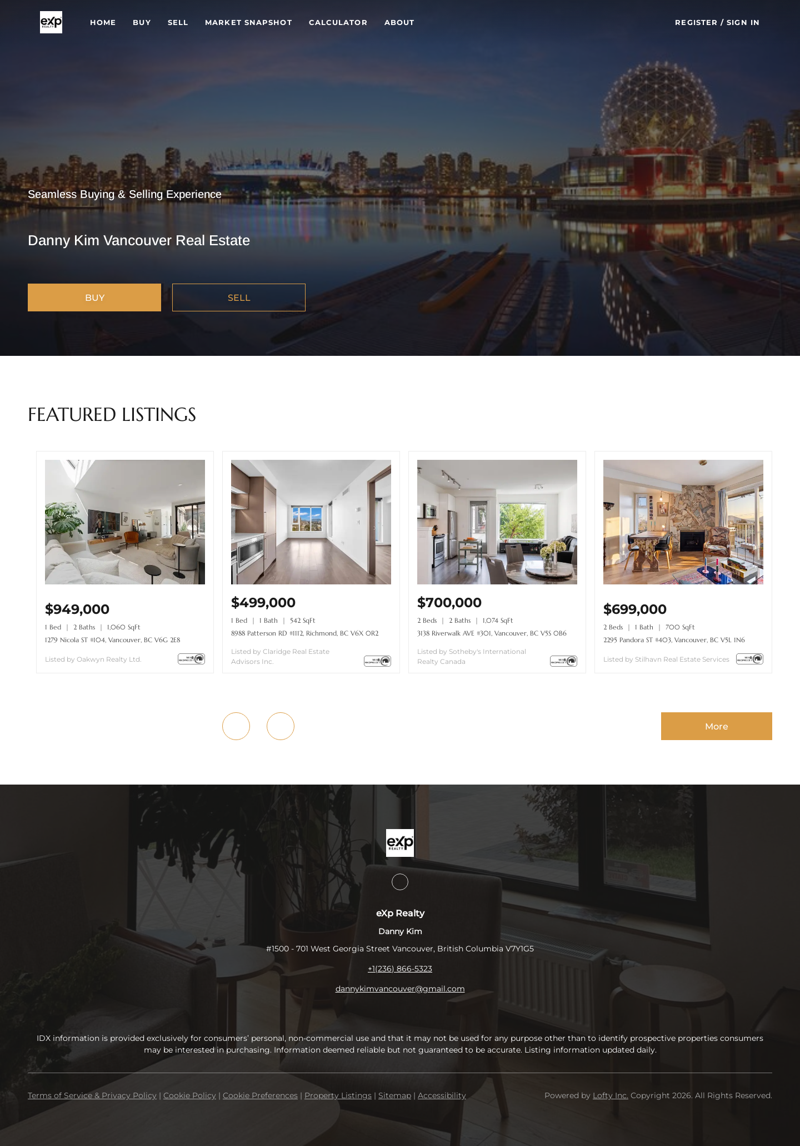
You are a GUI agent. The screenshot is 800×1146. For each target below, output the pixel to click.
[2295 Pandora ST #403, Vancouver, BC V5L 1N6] (683, 582)
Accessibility (442, 1095)
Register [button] (696, 22)
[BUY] (94, 297)
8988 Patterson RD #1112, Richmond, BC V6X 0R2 (304, 633)
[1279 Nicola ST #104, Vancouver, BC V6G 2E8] (125, 582)
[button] (51, 22)
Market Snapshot (248, 22)
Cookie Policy (189, 1095)
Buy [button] (142, 22)
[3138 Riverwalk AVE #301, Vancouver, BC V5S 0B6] (497, 582)
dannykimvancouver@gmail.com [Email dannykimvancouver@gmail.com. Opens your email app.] (400, 989)
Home (103, 22)
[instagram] (400, 882)
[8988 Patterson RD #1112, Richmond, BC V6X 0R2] (311, 582)
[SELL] (239, 297)
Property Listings (338, 1095)
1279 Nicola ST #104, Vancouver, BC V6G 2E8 (112, 640)
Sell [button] (178, 22)
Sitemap (394, 1095)
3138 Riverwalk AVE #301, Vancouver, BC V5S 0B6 (492, 633)
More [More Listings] (716, 726)
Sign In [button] (743, 22)
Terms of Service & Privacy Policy (92, 1095)
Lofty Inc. (610, 1095)
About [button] (399, 22)
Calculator (338, 22)
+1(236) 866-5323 (400, 969)
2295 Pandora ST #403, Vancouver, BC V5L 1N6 (674, 640)
